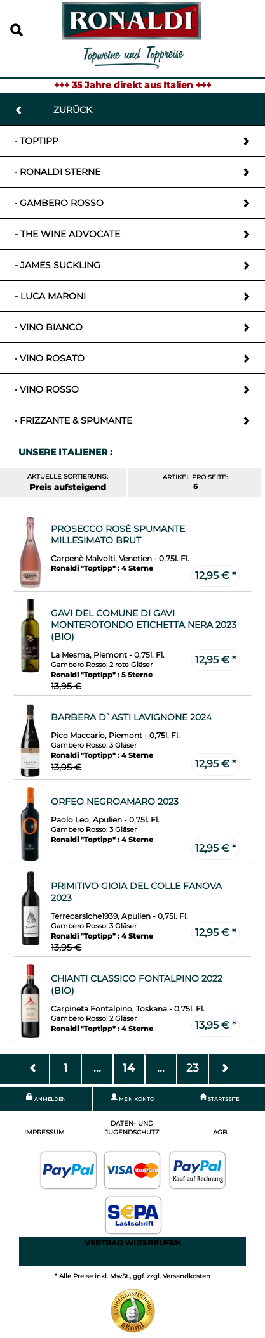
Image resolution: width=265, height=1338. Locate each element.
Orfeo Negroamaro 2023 (115, 801)
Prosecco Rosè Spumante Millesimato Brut (118, 535)
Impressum (44, 1132)
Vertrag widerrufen (133, 1242)
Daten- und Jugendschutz (132, 1127)
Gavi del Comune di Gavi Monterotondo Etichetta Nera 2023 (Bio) (143, 624)
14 (129, 1067)
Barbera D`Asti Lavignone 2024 (131, 717)
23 (192, 1067)
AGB (220, 1132)
